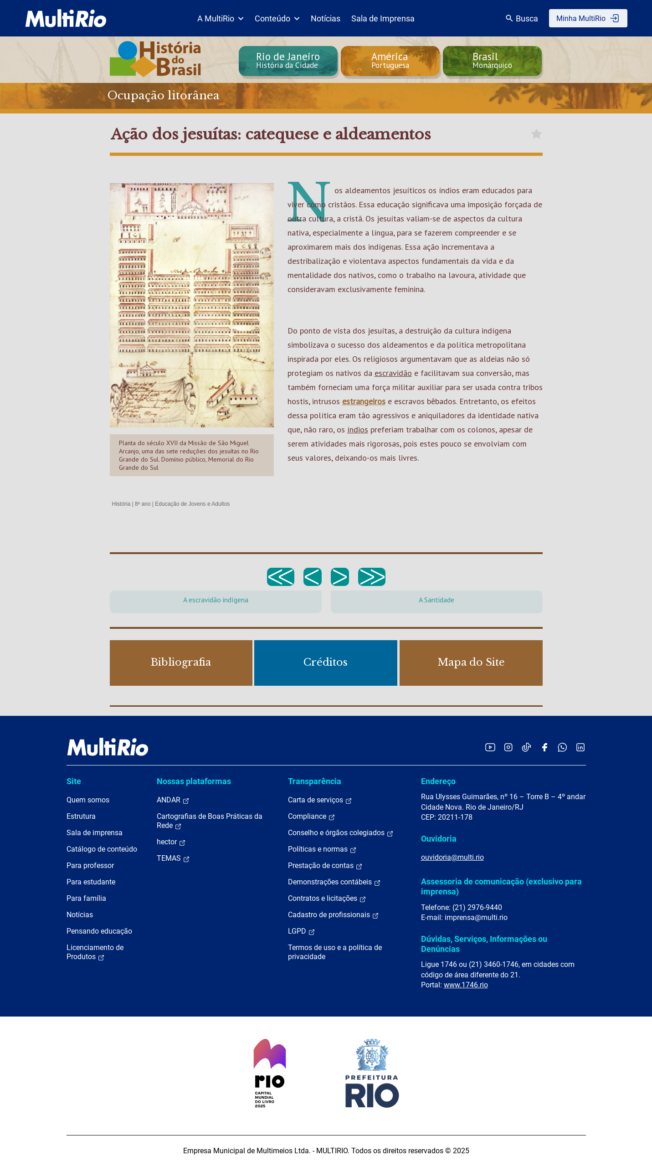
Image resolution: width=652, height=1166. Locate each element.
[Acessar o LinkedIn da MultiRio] (580, 747)
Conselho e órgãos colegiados (341, 832)
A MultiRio (220, 18)
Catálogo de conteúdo (102, 849)
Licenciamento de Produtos (95, 952)
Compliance (311, 816)
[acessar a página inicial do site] (66, 18)
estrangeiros (363, 401)
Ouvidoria (439, 838)
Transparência (314, 781)
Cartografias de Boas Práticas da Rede (209, 821)
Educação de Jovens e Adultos (192, 504)
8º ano (142, 504)
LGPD (301, 931)
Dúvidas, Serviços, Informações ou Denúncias (484, 944)
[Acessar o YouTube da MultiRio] (490, 747)
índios (357, 429)
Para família (86, 898)
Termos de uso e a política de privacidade (335, 952)
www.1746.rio (466, 985)
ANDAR (173, 800)
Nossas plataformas (194, 781)
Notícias (325, 18)
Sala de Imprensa (383, 18)
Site (74, 781)
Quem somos (88, 800)
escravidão (393, 373)
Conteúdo (277, 18)
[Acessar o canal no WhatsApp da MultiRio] (562, 747)
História (121, 504)
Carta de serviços (320, 800)
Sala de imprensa (95, 832)
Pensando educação (99, 931)
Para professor (90, 865)
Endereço (438, 781)
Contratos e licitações (327, 898)
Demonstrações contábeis (334, 882)
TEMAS (173, 858)
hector (171, 842)
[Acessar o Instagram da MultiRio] (508, 747)
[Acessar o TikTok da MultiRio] (526, 747)
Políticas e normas (322, 849)
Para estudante (91, 882)
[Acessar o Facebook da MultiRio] (544, 747)
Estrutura (81, 816)
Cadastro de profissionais (333, 914)
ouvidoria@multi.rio (452, 857)
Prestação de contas (325, 865)
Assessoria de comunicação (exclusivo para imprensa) (501, 886)
